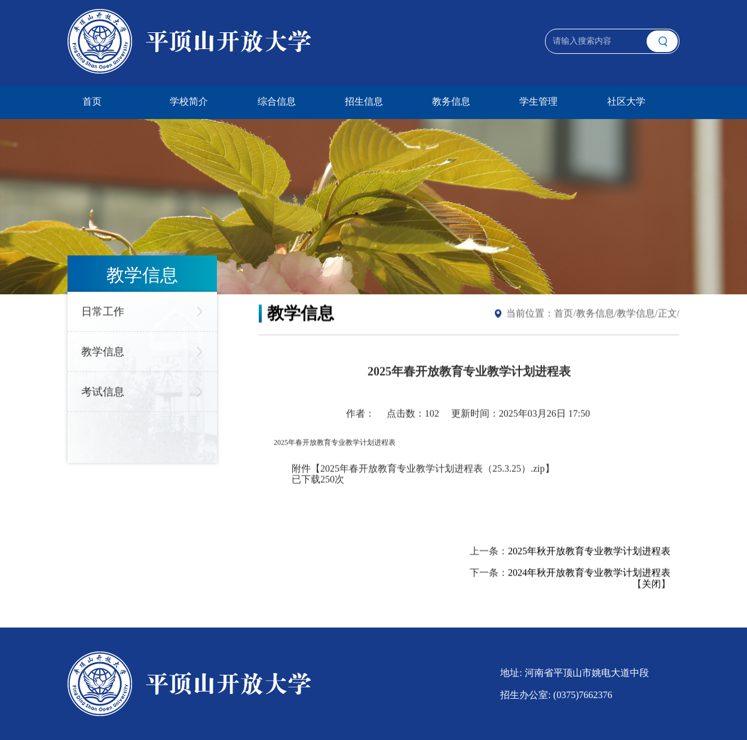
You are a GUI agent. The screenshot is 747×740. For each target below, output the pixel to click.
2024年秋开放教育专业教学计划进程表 (589, 573)
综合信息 (277, 101)
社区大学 (626, 101)
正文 (667, 313)
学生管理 (538, 101)
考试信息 (102, 390)
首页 (92, 101)
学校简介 (189, 101)
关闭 (651, 584)
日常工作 (102, 310)
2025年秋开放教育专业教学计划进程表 (589, 551)
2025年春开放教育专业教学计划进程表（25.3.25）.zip (432, 468)
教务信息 (451, 101)
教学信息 (102, 350)
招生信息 (364, 101)
